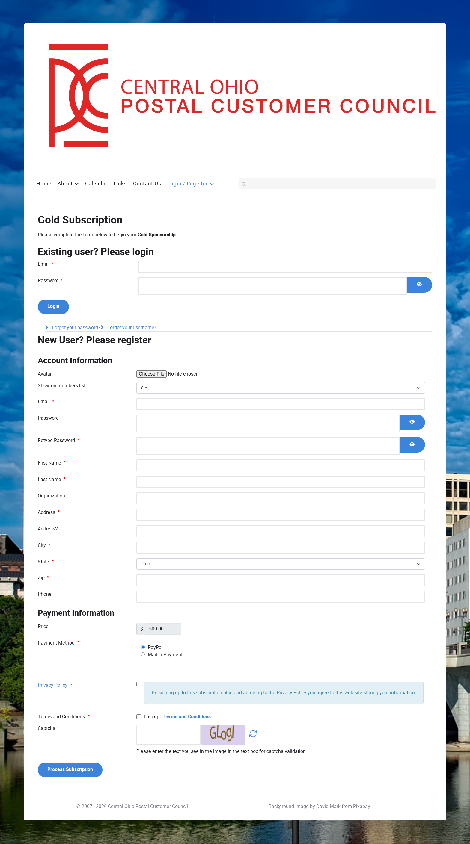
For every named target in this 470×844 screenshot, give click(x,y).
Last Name (52, 479)
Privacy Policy (52, 685)
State (46, 561)
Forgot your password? (75, 327)
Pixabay (361, 806)
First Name (52, 462)
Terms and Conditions (187, 716)
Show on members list (61, 385)
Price (43, 626)
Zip (43, 577)
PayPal (152, 647)
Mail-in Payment (162, 654)
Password (50, 280)
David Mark (328, 806)
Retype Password (59, 440)
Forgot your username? (131, 327)
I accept (173, 716)
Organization (51, 495)
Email (45, 264)
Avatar (45, 373)
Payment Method (58, 642)
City (44, 545)
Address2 (48, 528)
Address (49, 512)
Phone (45, 594)
